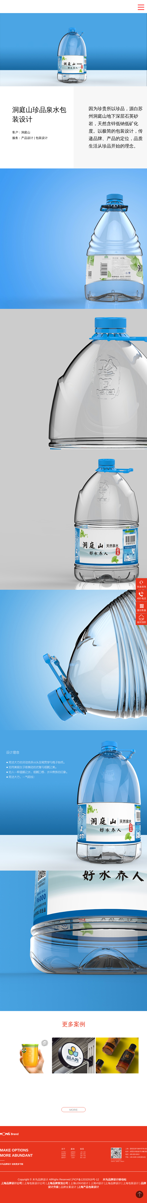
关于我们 (63, 1152)
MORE (73, 1109)
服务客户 (63, 1157)
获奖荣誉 (63, 1153)
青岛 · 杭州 (83, 1157)
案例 (73, 1149)
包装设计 (73, 1155)
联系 (82, 1149)
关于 (63, 1149)
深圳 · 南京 (83, 1153)
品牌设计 (73, 1153)
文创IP (73, 1157)
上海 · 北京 (83, 1152)
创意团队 (63, 1155)
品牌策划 (73, 1152)
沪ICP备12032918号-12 (85, 1179)
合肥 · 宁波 (83, 1155)
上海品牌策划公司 (57, 1183)
